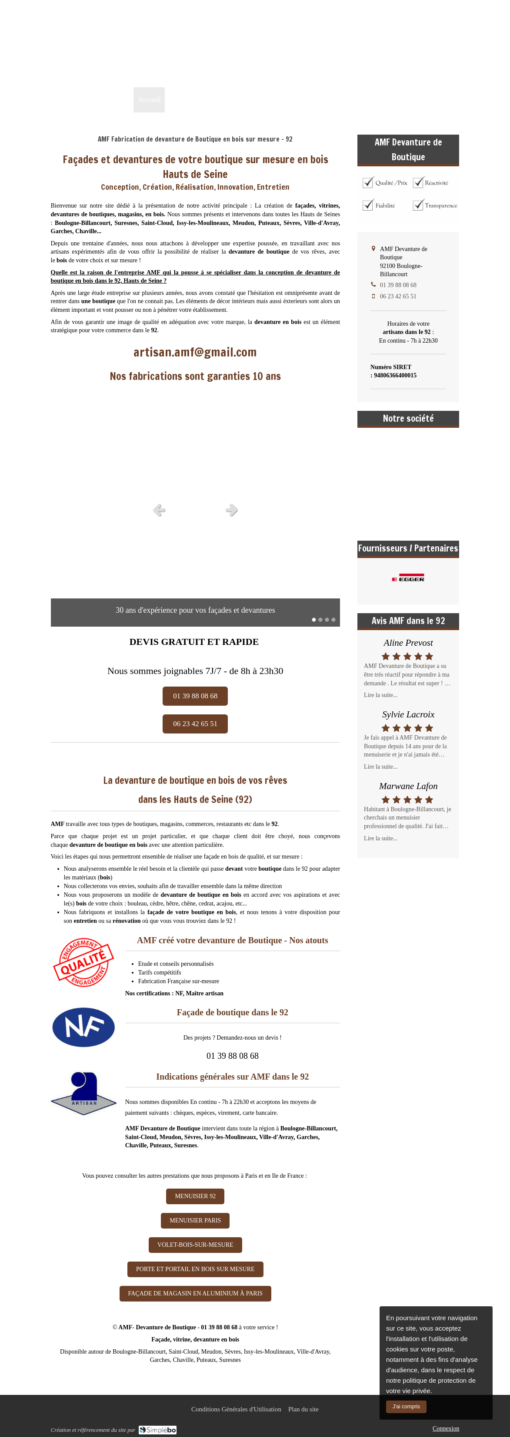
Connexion (446, 1428)
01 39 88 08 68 (433, 72)
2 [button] (320, 620)
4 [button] (333, 620)
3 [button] (327, 620)
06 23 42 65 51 (398, 296)
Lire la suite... (380, 695)
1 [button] (314, 620)
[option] (195, 509)
